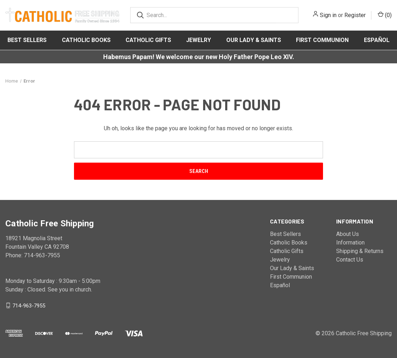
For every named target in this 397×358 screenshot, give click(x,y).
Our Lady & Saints (253, 40)
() (385, 15)
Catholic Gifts (148, 40)
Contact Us (349, 259)
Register (355, 15)
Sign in (328, 15)
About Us (347, 234)
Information (350, 242)
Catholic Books (86, 40)
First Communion (322, 40)
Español (377, 40)
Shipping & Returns (359, 251)
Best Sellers (27, 40)
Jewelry (198, 40)
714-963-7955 (28, 305)
